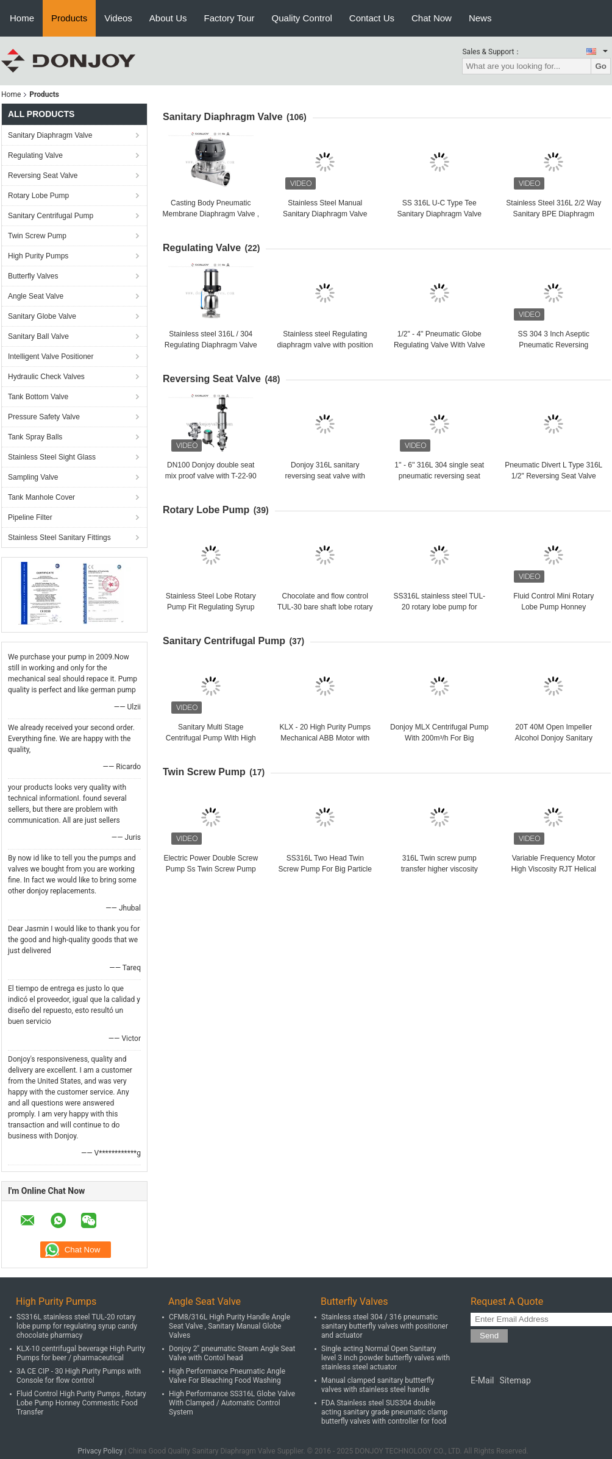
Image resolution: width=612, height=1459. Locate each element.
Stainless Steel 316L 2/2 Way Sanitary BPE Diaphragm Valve (553, 214)
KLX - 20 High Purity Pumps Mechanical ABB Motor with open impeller (325, 738)
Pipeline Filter (30, 517)
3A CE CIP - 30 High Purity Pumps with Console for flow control (78, 1376)
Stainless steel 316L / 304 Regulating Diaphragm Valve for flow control (211, 345)
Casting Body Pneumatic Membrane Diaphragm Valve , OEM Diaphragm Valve (210, 214)
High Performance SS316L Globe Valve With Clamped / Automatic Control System (232, 1403)
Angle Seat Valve (35, 296)
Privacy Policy (100, 1451)
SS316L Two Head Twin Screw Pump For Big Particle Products (325, 869)
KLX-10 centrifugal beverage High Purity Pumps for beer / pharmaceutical (80, 1353)
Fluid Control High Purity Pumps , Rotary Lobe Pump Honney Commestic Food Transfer (81, 1403)
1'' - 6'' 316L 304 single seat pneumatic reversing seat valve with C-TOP (439, 476)
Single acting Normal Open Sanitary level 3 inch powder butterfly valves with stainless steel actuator (385, 1357)
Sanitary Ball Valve (38, 336)
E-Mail (482, 1380)
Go (601, 66)
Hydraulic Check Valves (46, 376)
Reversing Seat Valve (43, 175)
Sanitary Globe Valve (42, 316)
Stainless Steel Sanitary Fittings (59, 537)
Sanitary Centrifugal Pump (50, 215)
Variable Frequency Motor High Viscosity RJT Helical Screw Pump (553, 869)
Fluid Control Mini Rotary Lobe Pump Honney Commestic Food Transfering (553, 607)
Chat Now (431, 18)
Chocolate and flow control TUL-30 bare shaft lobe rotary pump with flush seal (325, 607)
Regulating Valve (35, 155)
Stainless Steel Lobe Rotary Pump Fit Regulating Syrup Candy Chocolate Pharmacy (210, 607)
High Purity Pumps (38, 256)
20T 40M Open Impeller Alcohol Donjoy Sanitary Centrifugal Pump (553, 738)
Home (22, 18)
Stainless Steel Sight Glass (52, 457)
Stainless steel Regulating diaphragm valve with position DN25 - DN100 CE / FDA (325, 345)
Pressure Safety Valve (44, 417)
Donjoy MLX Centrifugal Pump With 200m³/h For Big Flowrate (439, 738)
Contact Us (371, 18)
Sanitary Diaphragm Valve (50, 135)
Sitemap (514, 1380)
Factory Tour (229, 18)
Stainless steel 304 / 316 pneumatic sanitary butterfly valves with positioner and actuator (384, 1326)
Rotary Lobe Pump (38, 195)
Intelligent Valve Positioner (51, 356)
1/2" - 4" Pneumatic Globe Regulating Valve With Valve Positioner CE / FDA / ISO (439, 345)
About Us (168, 18)
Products (69, 18)
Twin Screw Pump (37, 236)
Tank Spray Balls (35, 437)
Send (489, 1335)
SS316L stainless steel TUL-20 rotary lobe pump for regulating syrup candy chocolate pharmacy (76, 1326)
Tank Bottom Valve (38, 396)
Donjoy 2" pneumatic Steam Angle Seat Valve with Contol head (232, 1353)
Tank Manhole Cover (41, 497)
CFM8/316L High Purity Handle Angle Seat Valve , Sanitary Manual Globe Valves (229, 1326)
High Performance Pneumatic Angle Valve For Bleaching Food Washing (227, 1376)
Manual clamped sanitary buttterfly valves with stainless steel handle (377, 1385)
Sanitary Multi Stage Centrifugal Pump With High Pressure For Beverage (211, 738)
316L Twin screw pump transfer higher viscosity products (439, 869)
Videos (118, 18)
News (480, 18)
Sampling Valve (33, 477)
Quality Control (302, 18)
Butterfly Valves (33, 276)
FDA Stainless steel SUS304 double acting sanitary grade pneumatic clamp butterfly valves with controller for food (384, 1412)
